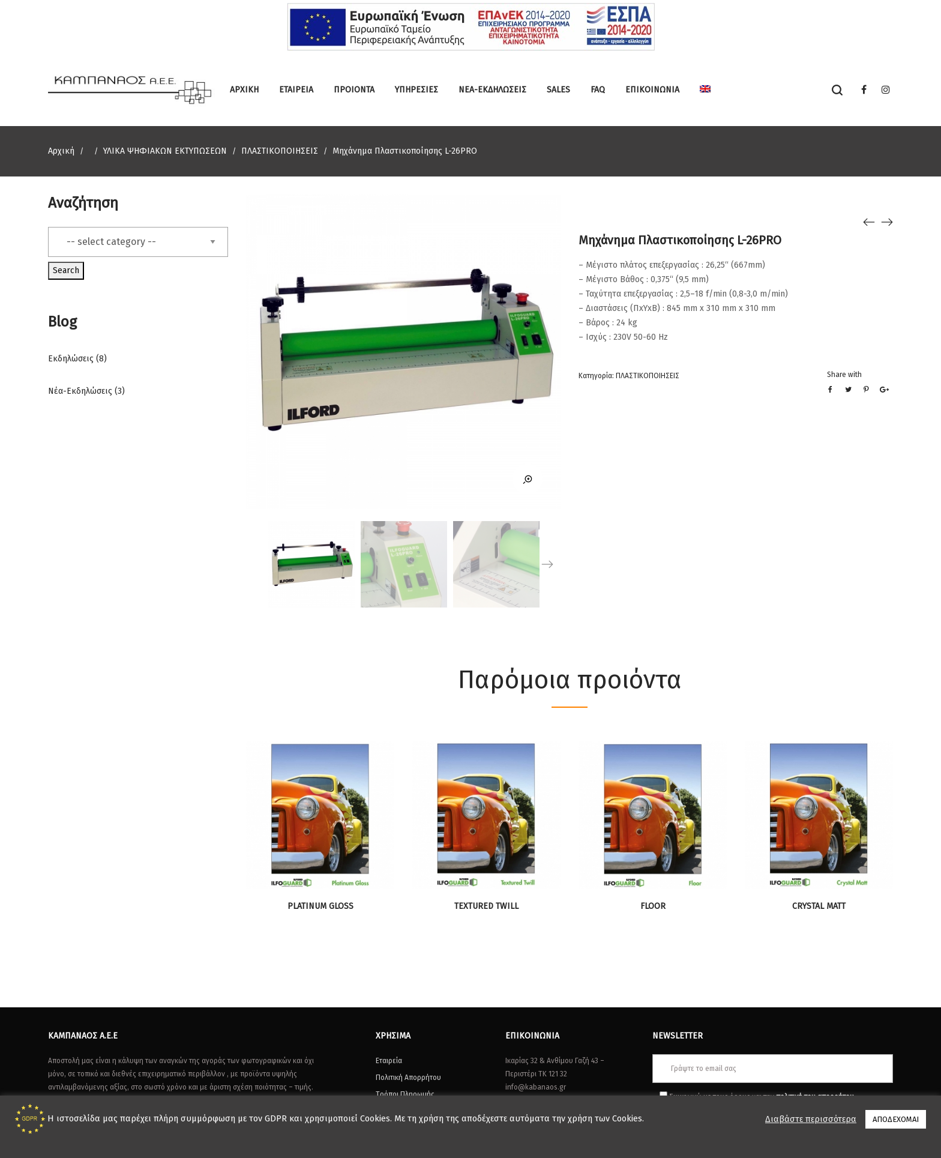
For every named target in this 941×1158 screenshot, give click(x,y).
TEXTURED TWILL (486, 906)
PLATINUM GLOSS (320, 906)
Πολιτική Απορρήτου (408, 1077)
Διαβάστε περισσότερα (810, 1119)
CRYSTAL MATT (819, 906)
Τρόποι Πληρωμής (405, 1094)
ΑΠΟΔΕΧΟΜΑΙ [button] (896, 1119)
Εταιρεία (389, 1061)
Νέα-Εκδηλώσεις (80, 391)
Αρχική (61, 151)
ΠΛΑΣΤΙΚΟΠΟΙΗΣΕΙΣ (279, 151)
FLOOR (653, 906)
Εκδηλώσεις (71, 359)
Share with (844, 374)
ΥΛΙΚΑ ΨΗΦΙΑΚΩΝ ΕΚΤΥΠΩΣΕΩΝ (165, 151)
